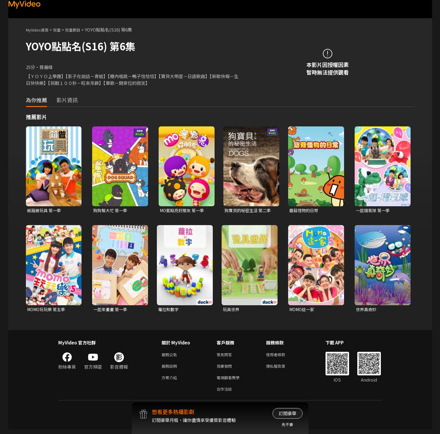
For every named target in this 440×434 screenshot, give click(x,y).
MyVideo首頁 (39, 30)
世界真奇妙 (367, 310)
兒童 (61, 30)
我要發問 (225, 368)
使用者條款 (281, 356)
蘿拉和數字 (169, 310)
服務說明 (170, 368)
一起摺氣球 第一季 (374, 210)
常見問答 (225, 356)
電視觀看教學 (230, 381)
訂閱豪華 (287, 413)
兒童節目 (79, 30)
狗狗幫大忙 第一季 (111, 210)
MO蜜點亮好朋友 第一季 (183, 210)
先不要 (287, 424)
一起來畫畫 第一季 (111, 310)
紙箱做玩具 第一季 (45, 210)
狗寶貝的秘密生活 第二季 (249, 210)
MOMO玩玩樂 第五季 (48, 310)
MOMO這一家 (303, 310)
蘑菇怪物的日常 (304, 210)
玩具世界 (231, 310)
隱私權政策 (281, 368)
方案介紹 (170, 381)
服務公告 (170, 356)
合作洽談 (225, 393)
